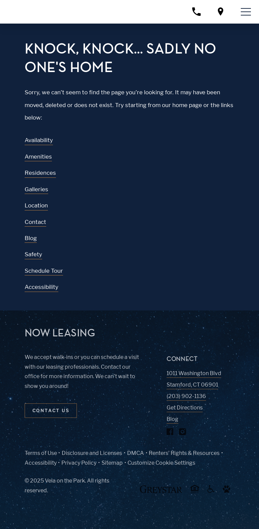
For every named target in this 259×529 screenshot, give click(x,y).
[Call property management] (196, 11)
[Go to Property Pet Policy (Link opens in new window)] (227, 491)
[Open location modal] (220, 11)
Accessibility (41, 287)
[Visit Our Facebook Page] (170, 433)
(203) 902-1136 (186, 396)
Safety (33, 254)
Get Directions (185, 407)
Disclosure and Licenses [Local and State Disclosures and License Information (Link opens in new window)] (92, 453)
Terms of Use (41, 453)
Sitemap (112, 463)
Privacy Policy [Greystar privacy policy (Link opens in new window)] (78, 463)
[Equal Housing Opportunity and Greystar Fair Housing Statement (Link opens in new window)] (194, 492)
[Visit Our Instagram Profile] (182, 433)
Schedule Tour (44, 270)
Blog (31, 238)
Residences (40, 172)
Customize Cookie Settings (161, 463)
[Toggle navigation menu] (246, 12)
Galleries (36, 189)
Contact (35, 222)
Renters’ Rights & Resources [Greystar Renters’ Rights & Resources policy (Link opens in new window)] (184, 453)
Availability (39, 140)
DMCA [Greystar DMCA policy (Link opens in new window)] (135, 453)
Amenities (38, 156)
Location (36, 205)
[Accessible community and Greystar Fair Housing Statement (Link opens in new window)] (210, 491)
